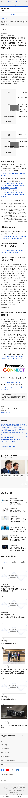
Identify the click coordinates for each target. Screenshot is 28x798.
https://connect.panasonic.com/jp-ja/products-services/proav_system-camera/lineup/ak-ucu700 (12, 185)
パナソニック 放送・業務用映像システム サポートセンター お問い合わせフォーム (14, 436)
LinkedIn (21, 785)
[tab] (14, 562)
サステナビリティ (5, 756)
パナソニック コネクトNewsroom (9, 446)
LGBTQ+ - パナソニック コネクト (9, 441)
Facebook (6, 785)
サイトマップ (9, 787)
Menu (13, 14)
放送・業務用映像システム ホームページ (10, 439)
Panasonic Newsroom (8, 735)
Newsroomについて (5, 778)
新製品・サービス (5, 412)
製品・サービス (5, 36)
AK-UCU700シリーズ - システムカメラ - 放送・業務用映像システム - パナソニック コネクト (14, 429)
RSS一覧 (3, 781)
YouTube (12, 785)
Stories (3, 764)
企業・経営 (4, 745)
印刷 (4, 29)
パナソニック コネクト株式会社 (9, 444)
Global (23, 736)
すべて (2, 741)
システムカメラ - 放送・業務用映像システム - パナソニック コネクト (14, 433)
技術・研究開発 (5, 749)
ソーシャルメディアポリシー (9, 790)
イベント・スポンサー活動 (8, 760)
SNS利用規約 (6, 788)
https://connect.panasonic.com (11, 382)
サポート (3, 787)
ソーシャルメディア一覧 (6, 774)
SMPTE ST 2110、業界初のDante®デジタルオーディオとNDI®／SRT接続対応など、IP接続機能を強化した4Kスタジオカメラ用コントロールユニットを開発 (14, 425)
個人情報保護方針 (20, 790)
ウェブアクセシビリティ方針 (16, 788)
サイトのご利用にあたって (19, 787)
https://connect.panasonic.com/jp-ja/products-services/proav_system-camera (12, 194)
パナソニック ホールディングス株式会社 (9, 5)
